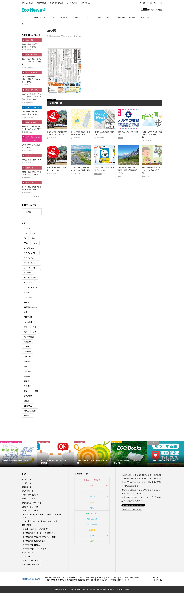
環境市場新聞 (41, 3)
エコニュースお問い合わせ (31, 564)
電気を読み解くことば (30, 507)
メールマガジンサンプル (32, 560)
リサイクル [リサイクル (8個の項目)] (28, 282)
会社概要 (72, 577)
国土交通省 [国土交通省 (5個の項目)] (28, 317)
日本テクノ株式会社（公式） (55, 577)
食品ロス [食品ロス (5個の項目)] (27, 415)
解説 (99, 17)
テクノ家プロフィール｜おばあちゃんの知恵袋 (40, 521)
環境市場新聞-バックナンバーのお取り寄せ (39, 533)
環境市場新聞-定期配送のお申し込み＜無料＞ (39, 537)
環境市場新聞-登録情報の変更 (34, 541)
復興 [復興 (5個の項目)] (25, 332)
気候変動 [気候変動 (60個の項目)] (27, 341)
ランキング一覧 (27, 552)
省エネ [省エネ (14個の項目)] (26, 391)
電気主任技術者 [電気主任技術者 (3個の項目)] (30, 410)
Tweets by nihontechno (131, 509)
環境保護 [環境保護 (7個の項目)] (27, 371)
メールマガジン (72, 3)
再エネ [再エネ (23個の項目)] (26, 302)
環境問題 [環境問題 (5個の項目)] (27, 376)
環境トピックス (39, 17)
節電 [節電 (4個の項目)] (36, 391)
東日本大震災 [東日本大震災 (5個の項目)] (29, 337)
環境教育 (64, 17)
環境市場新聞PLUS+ (57, 3)
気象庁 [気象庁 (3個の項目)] (26, 346)
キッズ (109, 17)
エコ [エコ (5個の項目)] (35, 243)
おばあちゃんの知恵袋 (126, 17)
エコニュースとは (28, 3)
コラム (88, 17)
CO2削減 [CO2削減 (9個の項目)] (27, 228)
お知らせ (100, 577)
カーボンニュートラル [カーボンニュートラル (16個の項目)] (30, 248)
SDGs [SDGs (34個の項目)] (26, 243)
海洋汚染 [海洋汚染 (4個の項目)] (27, 356)
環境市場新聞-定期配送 (55, 580)
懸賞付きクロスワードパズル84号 (35, 529)
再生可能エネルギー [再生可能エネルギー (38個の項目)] (30, 307)
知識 (53, 17)
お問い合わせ (85, 3)
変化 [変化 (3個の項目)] (25, 327)
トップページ (26, 483)
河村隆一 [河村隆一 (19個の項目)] (27, 351)
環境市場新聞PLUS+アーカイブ (34, 549)
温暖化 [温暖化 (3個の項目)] (26, 366)
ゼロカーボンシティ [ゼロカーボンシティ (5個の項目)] (30, 263)
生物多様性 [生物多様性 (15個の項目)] (28, 386)
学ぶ (92, 502)
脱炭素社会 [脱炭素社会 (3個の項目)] (28, 406)
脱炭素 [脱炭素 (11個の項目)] (26, 401)
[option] (18, 454)
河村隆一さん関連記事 (30, 495)
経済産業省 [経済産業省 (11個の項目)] (28, 396)
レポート (77, 17)
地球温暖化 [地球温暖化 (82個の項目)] (28, 322)
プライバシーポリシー (86, 577)
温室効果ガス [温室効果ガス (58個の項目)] (29, 361)
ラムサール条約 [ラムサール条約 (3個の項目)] (30, 277)
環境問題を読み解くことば (31, 503)
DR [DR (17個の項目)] (34, 233)
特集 (92, 508)
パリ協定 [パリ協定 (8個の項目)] (27, 272)
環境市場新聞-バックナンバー (122, 580)
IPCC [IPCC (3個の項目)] (33, 238)
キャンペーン (146, 17)
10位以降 (36, 196)
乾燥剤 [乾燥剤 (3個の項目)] (26, 292)
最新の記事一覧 (27, 491)
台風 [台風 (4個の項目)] (25, 312)
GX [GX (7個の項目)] (25, 238)
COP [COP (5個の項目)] (25, 233)
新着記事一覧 (26, 487)
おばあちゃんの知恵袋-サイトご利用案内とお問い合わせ (42, 515)
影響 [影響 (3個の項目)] (34, 327)
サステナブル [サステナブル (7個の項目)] (29, 258)
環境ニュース (92, 519)
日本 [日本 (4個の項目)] (34, 332)
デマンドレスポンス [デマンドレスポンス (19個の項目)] (30, 268)
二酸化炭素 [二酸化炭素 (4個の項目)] (28, 297)
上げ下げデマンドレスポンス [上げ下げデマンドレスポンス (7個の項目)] (30, 287)
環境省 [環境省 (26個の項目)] (26, 381)
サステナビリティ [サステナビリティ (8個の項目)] (30, 253)
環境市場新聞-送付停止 (31, 545)
